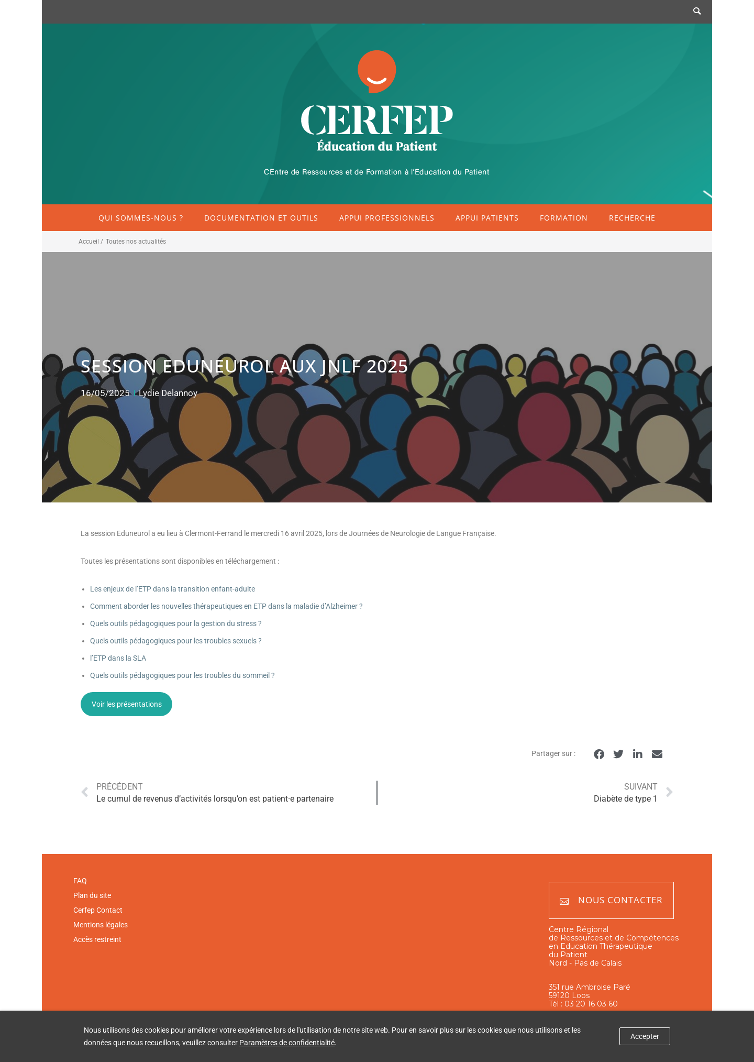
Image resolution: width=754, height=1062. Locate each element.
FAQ (80, 881)
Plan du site (92, 895)
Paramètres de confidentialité (287, 1042)
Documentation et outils (261, 218)
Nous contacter (611, 900)
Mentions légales (100, 925)
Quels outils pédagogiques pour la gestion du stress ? (176, 623)
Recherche (632, 218)
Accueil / (91, 241)
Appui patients (487, 218)
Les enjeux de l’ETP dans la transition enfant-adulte (172, 589)
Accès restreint (97, 939)
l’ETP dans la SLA (118, 658)
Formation (564, 218)
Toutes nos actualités (136, 241)
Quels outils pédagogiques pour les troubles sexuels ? (176, 641)
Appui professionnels (387, 218)
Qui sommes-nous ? (140, 218)
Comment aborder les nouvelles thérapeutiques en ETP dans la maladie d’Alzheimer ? (226, 606)
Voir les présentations (127, 704)
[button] (599, 754)
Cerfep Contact (98, 910)
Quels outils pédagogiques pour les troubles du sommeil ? (182, 675)
